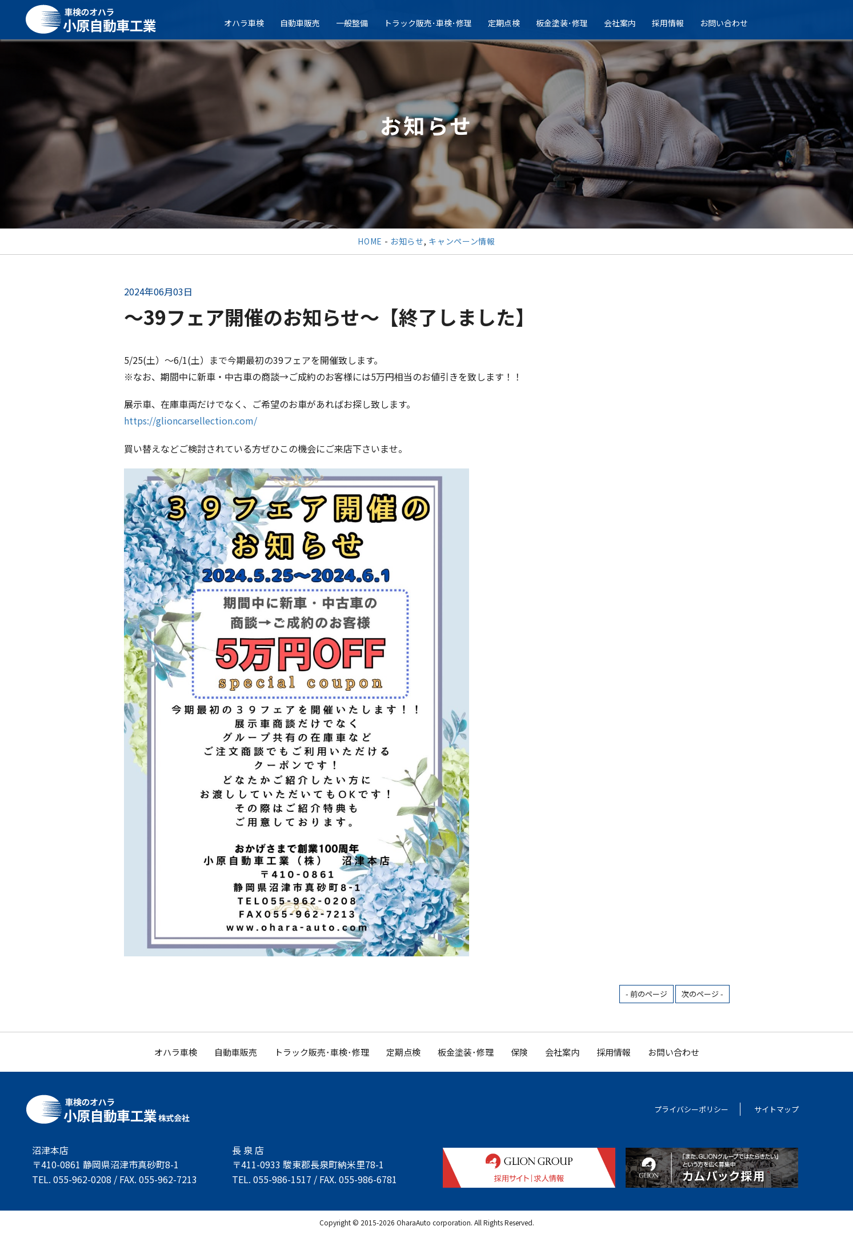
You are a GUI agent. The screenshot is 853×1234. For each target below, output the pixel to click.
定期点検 (510, 23)
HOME (370, 241)
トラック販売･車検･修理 (434, 23)
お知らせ (407, 241)
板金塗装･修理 (568, 23)
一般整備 (358, 23)
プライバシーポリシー (691, 1109)
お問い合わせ (730, 23)
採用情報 (674, 23)
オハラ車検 (250, 23)
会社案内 (626, 23)
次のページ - (702, 993)
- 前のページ (646, 993)
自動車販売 (306, 23)
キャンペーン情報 (461, 241)
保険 (519, 1052)
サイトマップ (776, 1109)
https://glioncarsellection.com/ (190, 420)
